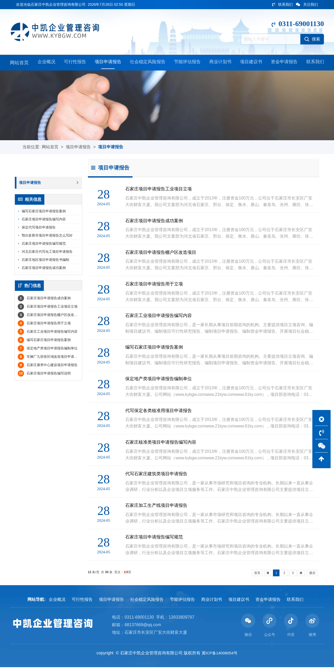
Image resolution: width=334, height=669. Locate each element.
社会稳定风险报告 (147, 63)
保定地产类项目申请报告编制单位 (47, 349)
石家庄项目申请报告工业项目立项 (47, 307)
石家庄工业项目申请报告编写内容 (47, 332)
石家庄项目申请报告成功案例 (44, 269)
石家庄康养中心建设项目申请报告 (47, 366)
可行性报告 (74, 63)
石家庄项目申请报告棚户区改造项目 (49, 316)
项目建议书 (251, 63)
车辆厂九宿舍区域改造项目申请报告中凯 (53, 358)
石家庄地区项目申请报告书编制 (45, 260)
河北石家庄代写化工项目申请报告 (47, 252)
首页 (257, 574)
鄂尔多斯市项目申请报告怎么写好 (47, 236)
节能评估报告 (187, 63)
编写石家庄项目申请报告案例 (44, 212)
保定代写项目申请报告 (39, 228)
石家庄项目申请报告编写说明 (44, 374)
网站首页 (19, 63)
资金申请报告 (284, 63)
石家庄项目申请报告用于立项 (44, 324)
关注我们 (307, 4)
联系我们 (282, 4)
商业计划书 (220, 63)
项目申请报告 (107, 63)
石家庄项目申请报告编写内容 (44, 220)
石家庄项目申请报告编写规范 (44, 244)
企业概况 (45, 63)
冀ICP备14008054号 (220, 655)
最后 (312, 574)
